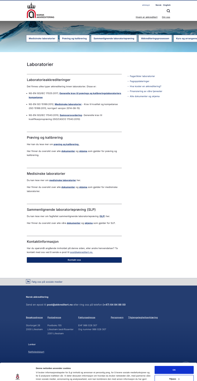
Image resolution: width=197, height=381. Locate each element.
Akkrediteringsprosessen (155, 38)
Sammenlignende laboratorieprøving (114, 38)
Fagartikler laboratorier (142, 76)
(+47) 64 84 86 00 (114, 304)
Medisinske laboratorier (42, 38)
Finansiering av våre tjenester (146, 91)
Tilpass (174, 361)
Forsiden (40, 10)
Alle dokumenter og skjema (145, 96)
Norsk (158, 5)
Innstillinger (42, 375)
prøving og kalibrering (66, 144)
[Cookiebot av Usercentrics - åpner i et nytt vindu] (18, 376)
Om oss (166, 17)
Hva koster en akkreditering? (145, 86)
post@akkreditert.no (60, 304)
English (167, 5)
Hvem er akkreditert (146, 17)
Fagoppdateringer (139, 81)
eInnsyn (146, 5)
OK (174, 352)
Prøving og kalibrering (74, 38)
